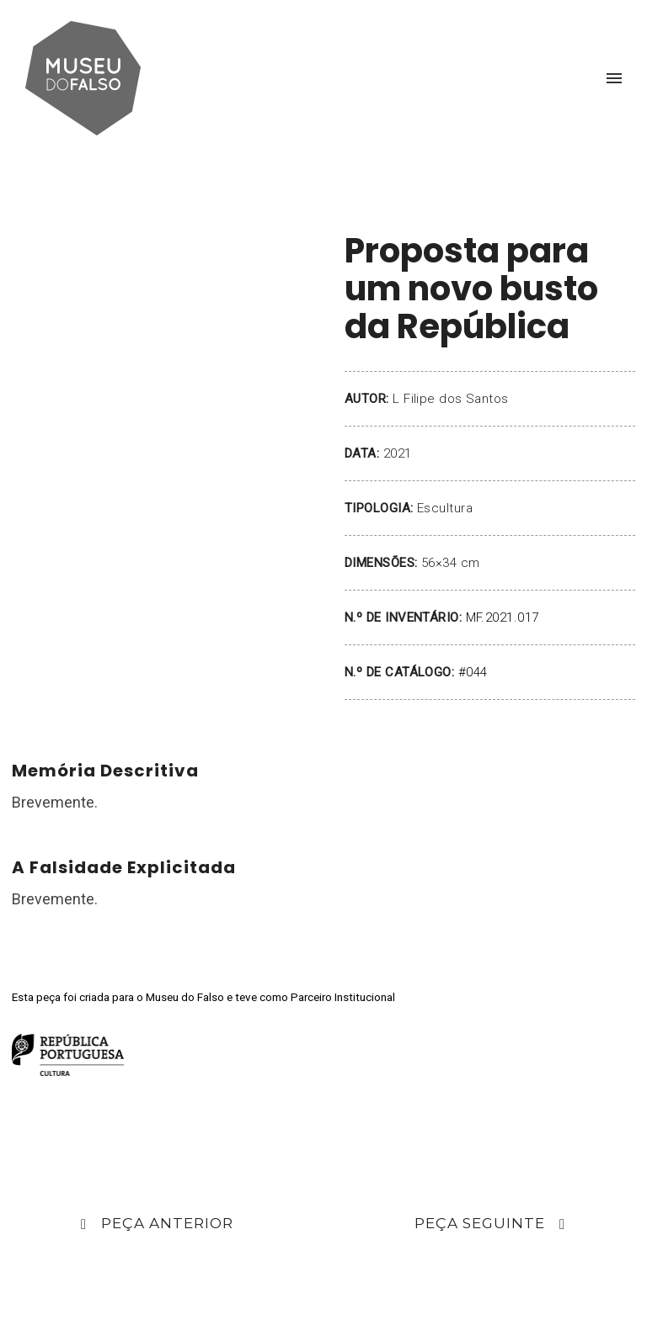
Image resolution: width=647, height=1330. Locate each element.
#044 (473, 672)
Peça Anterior (157, 1224)
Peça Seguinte (489, 1224)
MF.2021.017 (502, 617)
